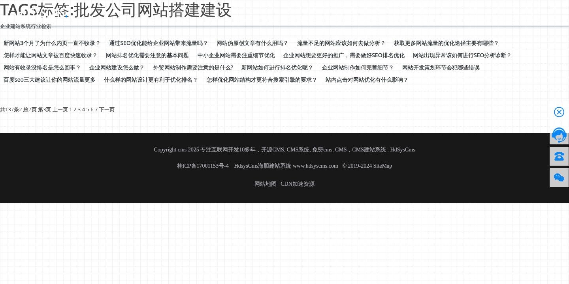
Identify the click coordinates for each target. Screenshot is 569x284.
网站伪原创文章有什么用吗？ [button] (252, 43)
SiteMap (382, 166)
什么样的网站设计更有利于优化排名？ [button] (151, 79)
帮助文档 (212, 12)
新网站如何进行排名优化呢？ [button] (277, 67)
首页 (91, 12)
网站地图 (265, 184)
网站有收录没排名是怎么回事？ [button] (42, 67)
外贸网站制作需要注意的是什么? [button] (193, 67)
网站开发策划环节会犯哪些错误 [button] (441, 67)
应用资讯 (181, 12)
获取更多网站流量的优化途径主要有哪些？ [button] (446, 43)
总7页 (29, 109)
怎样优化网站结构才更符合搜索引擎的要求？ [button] (262, 79)
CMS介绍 (149, 12)
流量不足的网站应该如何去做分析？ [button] (341, 43)
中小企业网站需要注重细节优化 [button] (236, 55)
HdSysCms (402, 150)
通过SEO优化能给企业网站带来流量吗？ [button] (158, 43)
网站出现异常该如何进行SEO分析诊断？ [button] (462, 55)
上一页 (60, 109)
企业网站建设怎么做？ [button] (117, 67)
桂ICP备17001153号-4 (203, 166)
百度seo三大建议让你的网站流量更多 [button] (50, 79)
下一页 (107, 109)
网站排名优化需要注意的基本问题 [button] (147, 55)
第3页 (44, 109)
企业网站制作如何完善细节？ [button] (358, 67)
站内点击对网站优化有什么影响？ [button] (367, 79)
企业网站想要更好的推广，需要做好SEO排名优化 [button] (343, 55)
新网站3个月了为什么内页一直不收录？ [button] (52, 43)
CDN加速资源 (298, 184)
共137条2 (11, 109)
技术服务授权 (250, 12)
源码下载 (117, 12)
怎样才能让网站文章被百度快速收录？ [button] (51, 55)
